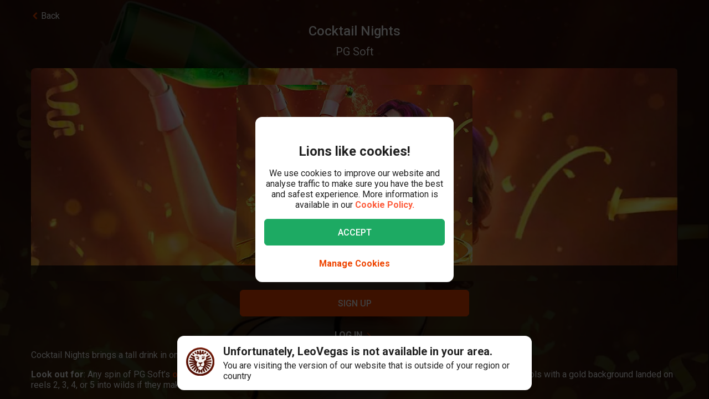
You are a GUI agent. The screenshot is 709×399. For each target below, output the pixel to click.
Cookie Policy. (384, 205)
